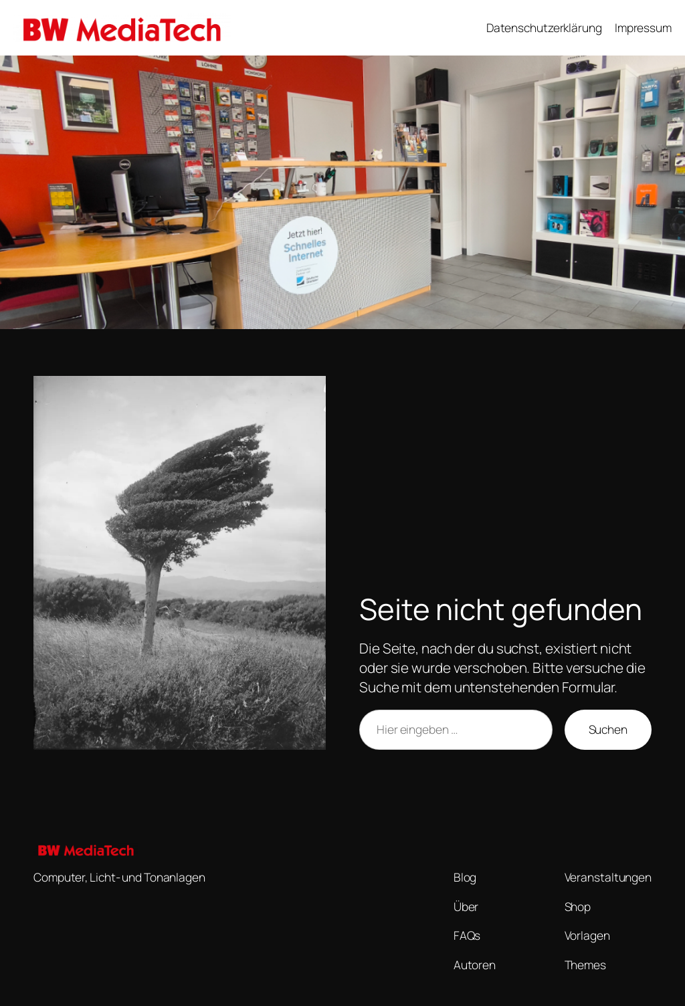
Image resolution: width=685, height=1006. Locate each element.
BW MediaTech (285, 27)
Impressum (643, 27)
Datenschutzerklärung (544, 27)
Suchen (608, 729)
